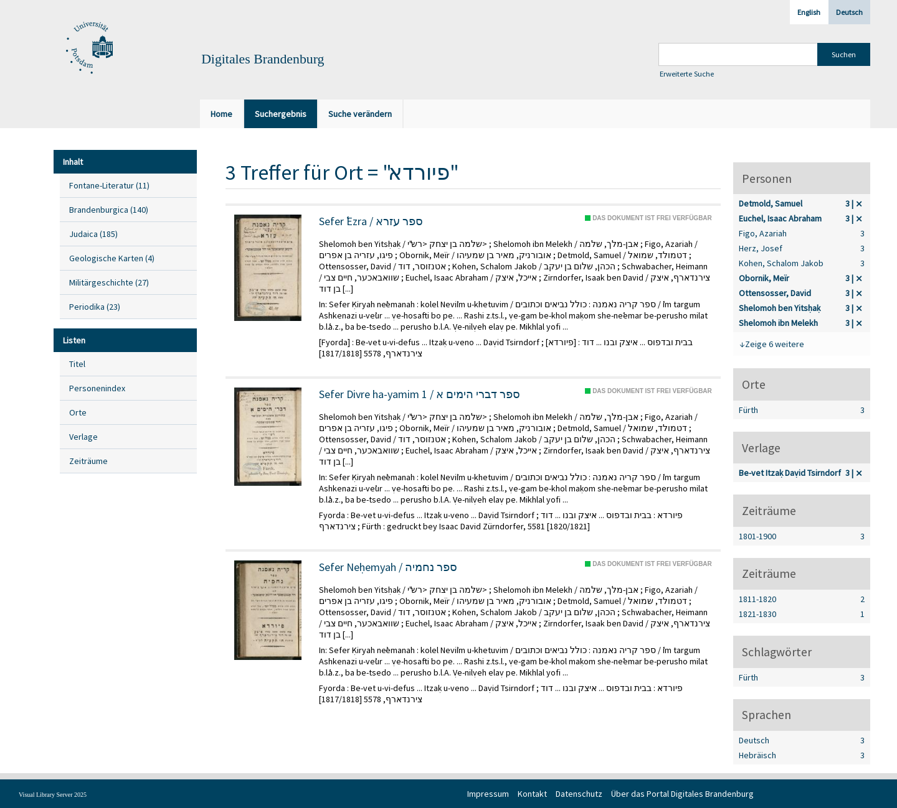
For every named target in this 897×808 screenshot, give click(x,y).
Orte (78, 412)
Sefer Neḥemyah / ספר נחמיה (388, 567)
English (808, 12)
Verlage (83, 436)
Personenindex (97, 388)
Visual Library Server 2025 (53, 794)
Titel (77, 363)
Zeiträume (88, 461)
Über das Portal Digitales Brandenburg (682, 793)
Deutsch (849, 12)
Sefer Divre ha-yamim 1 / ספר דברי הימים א (419, 394)
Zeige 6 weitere (774, 344)
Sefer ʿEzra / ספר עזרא (371, 221)
